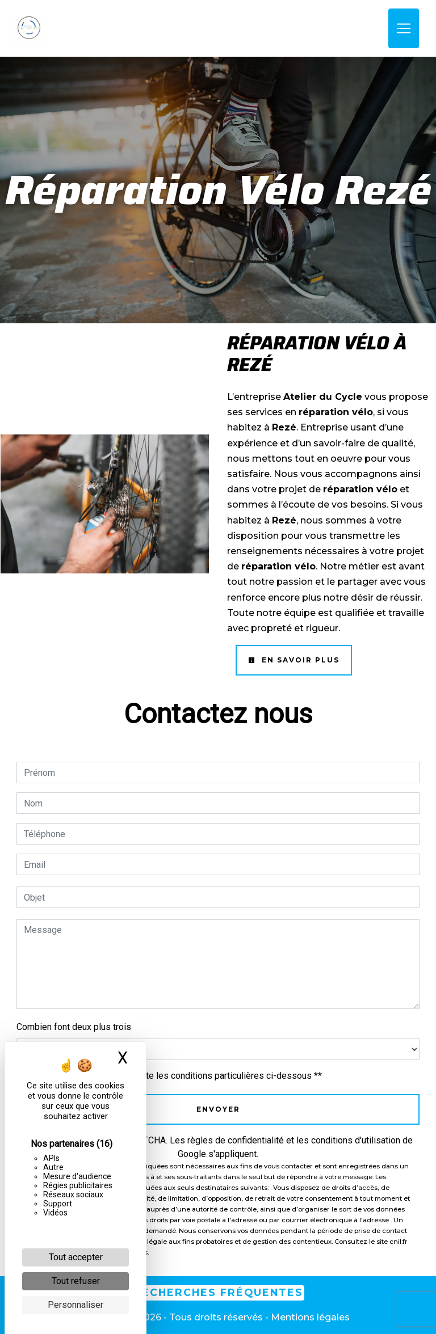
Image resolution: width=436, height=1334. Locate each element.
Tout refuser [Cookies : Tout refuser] (76, 1281)
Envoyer (218, 1109)
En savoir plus (293, 660)
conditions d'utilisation (355, 1140)
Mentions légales (309, 1317)
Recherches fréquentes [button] (218, 1292)
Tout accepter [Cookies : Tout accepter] (76, 1257)
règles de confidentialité (235, 1140)
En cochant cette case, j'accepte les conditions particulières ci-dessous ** (175, 1075)
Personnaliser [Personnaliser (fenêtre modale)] (75, 1304)
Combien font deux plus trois (73, 1026)
